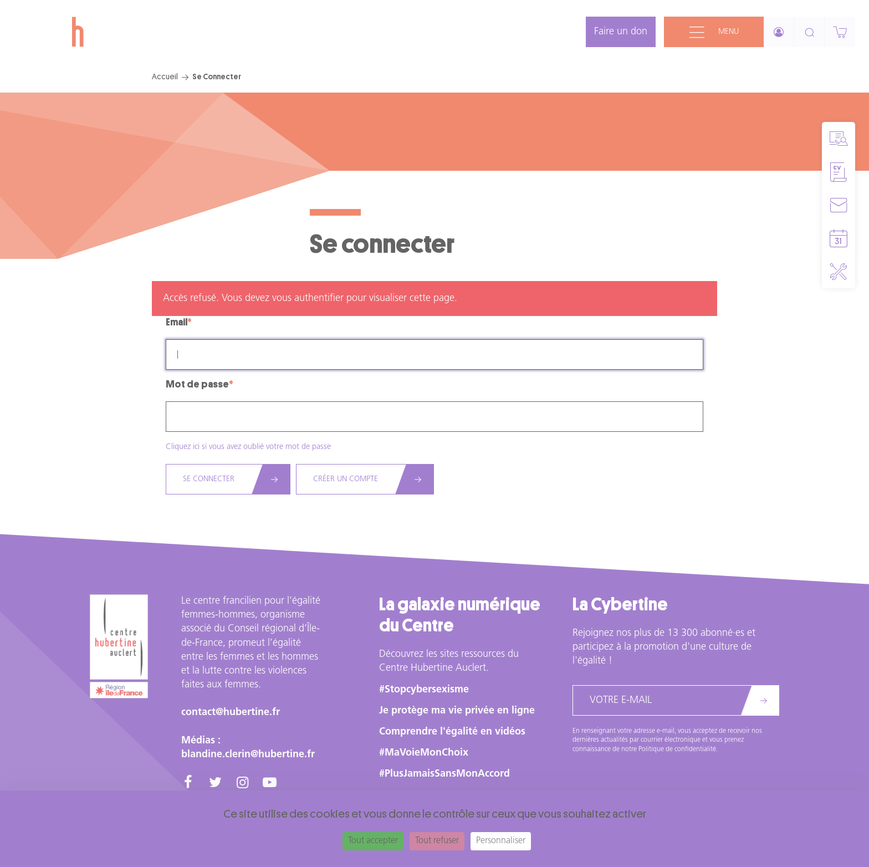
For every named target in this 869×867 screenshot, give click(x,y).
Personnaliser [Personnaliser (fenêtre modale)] (500, 841)
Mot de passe (197, 384)
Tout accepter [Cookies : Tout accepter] (373, 841)
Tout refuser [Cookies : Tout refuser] (437, 841)
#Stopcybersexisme (424, 690)
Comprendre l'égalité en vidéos (452, 732)
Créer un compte (345, 479)
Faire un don (620, 32)
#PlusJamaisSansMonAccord (444, 774)
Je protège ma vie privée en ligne (457, 711)
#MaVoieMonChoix (423, 753)
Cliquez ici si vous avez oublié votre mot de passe (248, 447)
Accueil (165, 76)
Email (176, 322)
